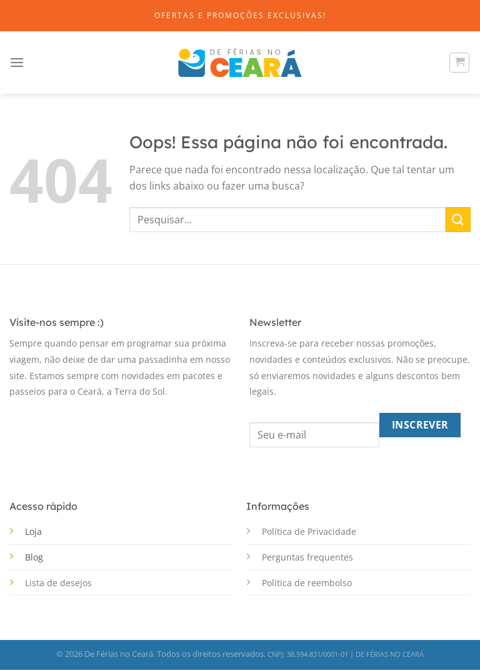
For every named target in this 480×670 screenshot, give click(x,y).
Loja (33, 531)
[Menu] (16, 62)
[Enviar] (458, 219)
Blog (34, 557)
